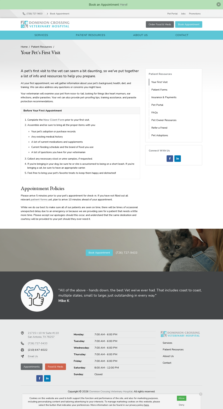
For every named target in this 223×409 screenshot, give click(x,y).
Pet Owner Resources (163, 120)
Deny (181, 404)
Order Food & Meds (160, 24)
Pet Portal (172, 13)
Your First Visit (159, 82)
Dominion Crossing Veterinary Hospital (111, 391)
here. (146, 405)
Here (123, 4)
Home (24, 47)
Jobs (183, 13)
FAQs (154, 112)
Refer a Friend (159, 128)
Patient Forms (159, 90)
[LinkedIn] (177, 158)
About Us (140, 35)
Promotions (195, 13)
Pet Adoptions (159, 135)
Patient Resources (90, 35)
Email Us (33, 356)
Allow (181, 398)
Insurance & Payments (163, 97)
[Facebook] (170, 158)
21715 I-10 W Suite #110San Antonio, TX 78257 (43, 335)
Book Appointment (189, 24)
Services (41, 35)
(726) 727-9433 (126, 253)
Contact (182, 35)
